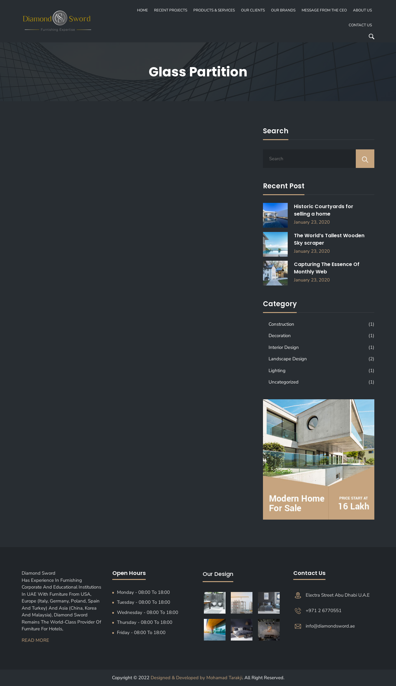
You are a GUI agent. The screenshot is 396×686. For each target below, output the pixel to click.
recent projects (170, 10)
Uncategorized (284, 382)
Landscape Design (288, 359)
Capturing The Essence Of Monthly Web (326, 268)
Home (142, 10)
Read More (35, 640)
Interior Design (284, 347)
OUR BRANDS (283, 10)
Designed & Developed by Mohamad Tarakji (196, 678)
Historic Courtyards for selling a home (323, 210)
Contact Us (360, 25)
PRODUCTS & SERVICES (214, 10)
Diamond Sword (40, 573)
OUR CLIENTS (253, 10)
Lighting (277, 370)
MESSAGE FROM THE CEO (324, 10)
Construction (281, 324)
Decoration (280, 335)
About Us (362, 10)
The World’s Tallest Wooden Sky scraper (329, 239)
